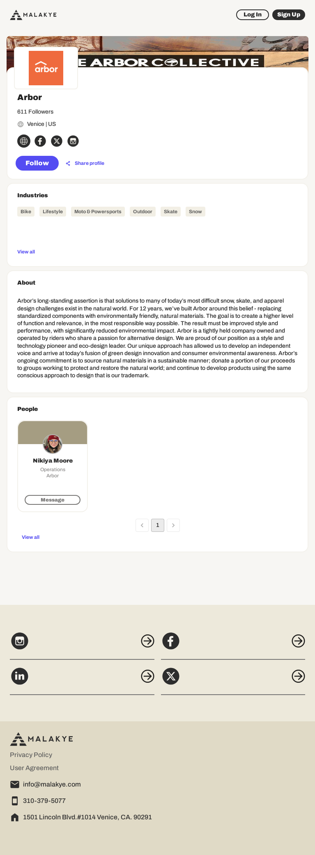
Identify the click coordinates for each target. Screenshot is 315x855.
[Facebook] (233, 645)
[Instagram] (82, 645)
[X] (233, 680)
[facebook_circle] (40, 141)
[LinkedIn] (82, 680)
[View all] (157, 251)
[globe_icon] (23, 141)
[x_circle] (56, 141)
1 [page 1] (158, 525)
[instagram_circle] (73, 141)
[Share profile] (85, 164)
